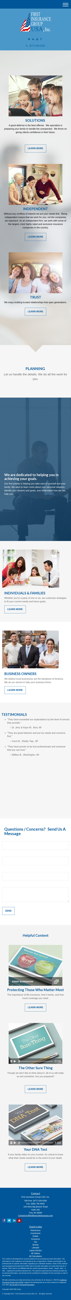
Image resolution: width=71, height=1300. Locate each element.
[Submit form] (8, 911)
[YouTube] (37, 39)
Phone (5, 869)
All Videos (35, 1253)
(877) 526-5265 (35, 45)
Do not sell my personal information (22, 1285)
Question (7, 885)
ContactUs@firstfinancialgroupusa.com (35, 1215)
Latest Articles (35, 1250)
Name (5, 839)
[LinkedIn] (33, 39)
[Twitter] (29, 39)
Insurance (35, 1239)
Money (35, 1245)
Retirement (35, 1230)
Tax (35, 1242)
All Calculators (35, 1256)
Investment (35, 1233)
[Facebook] (41, 39)
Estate (35, 1236)
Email (5, 854)
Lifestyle (35, 1247)
